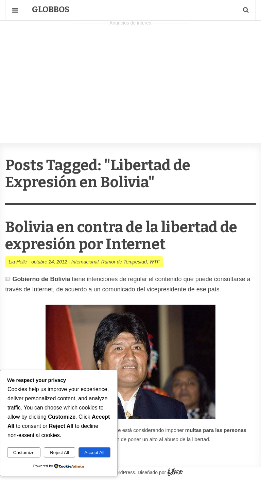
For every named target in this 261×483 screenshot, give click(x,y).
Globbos (50, 9)
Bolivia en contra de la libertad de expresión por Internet (121, 235)
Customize (24, 452)
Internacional (85, 261)
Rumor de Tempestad (124, 261)
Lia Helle (17, 261)
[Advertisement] (130, 75)
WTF (155, 261)
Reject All (59, 452)
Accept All (94, 452)
